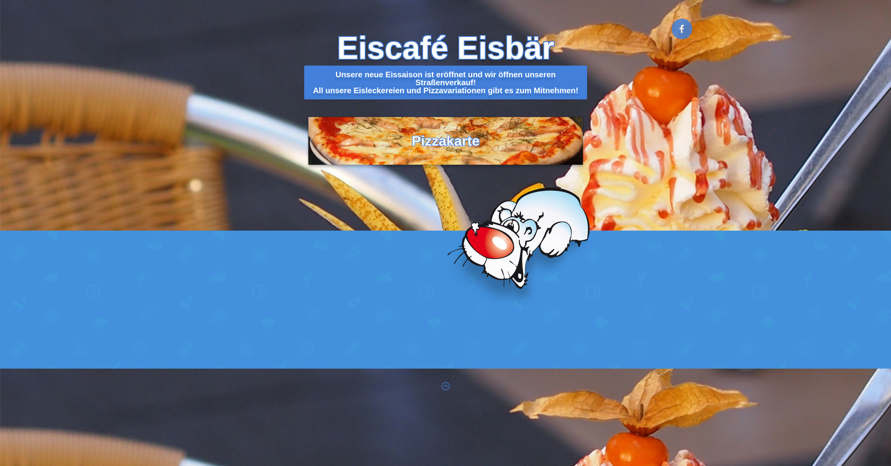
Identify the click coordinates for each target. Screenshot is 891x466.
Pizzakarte (445, 130)
